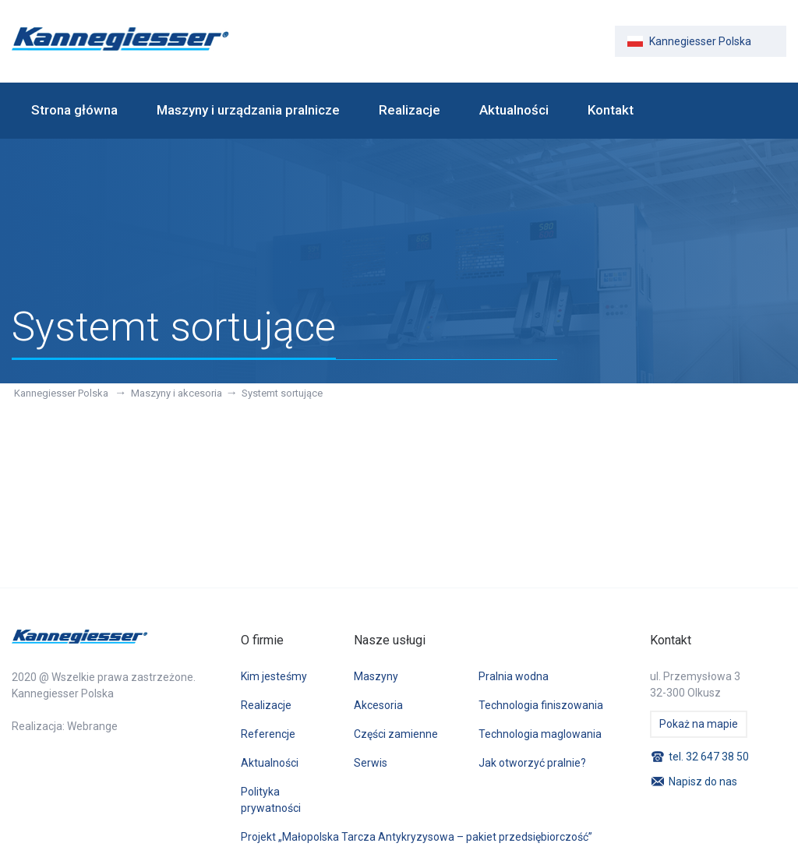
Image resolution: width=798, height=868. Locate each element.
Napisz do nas (703, 781)
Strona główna (74, 110)
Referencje (268, 734)
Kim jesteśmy (274, 676)
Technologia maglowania (540, 734)
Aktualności (514, 110)
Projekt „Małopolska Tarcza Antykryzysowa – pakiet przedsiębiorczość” (416, 837)
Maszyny (376, 676)
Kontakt (611, 110)
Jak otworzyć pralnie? (532, 763)
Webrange (92, 726)
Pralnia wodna (513, 676)
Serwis (370, 763)
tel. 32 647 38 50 (709, 756)
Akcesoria (378, 705)
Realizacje (409, 110)
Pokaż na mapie (698, 724)
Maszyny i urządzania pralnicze (248, 110)
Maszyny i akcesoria (176, 393)
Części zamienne (396, 734)
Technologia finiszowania (540, 705)
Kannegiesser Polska (62, 393)
